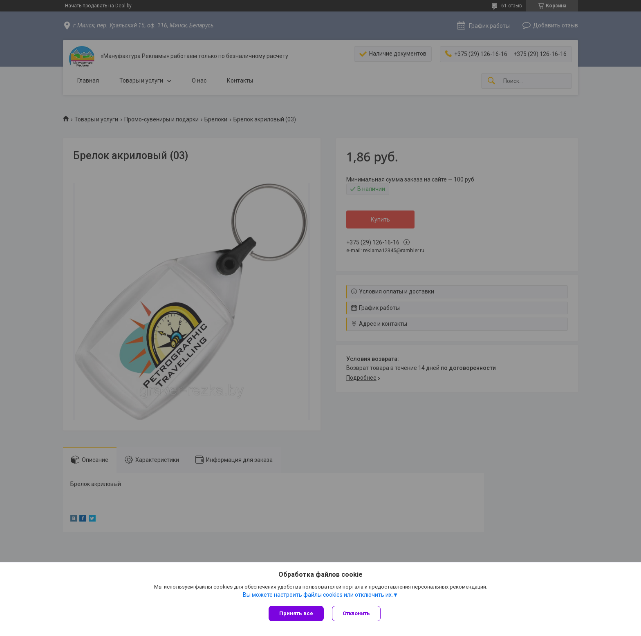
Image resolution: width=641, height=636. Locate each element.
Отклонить (356, 613)
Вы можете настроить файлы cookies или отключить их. (318, 594)
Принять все (296, 613)
